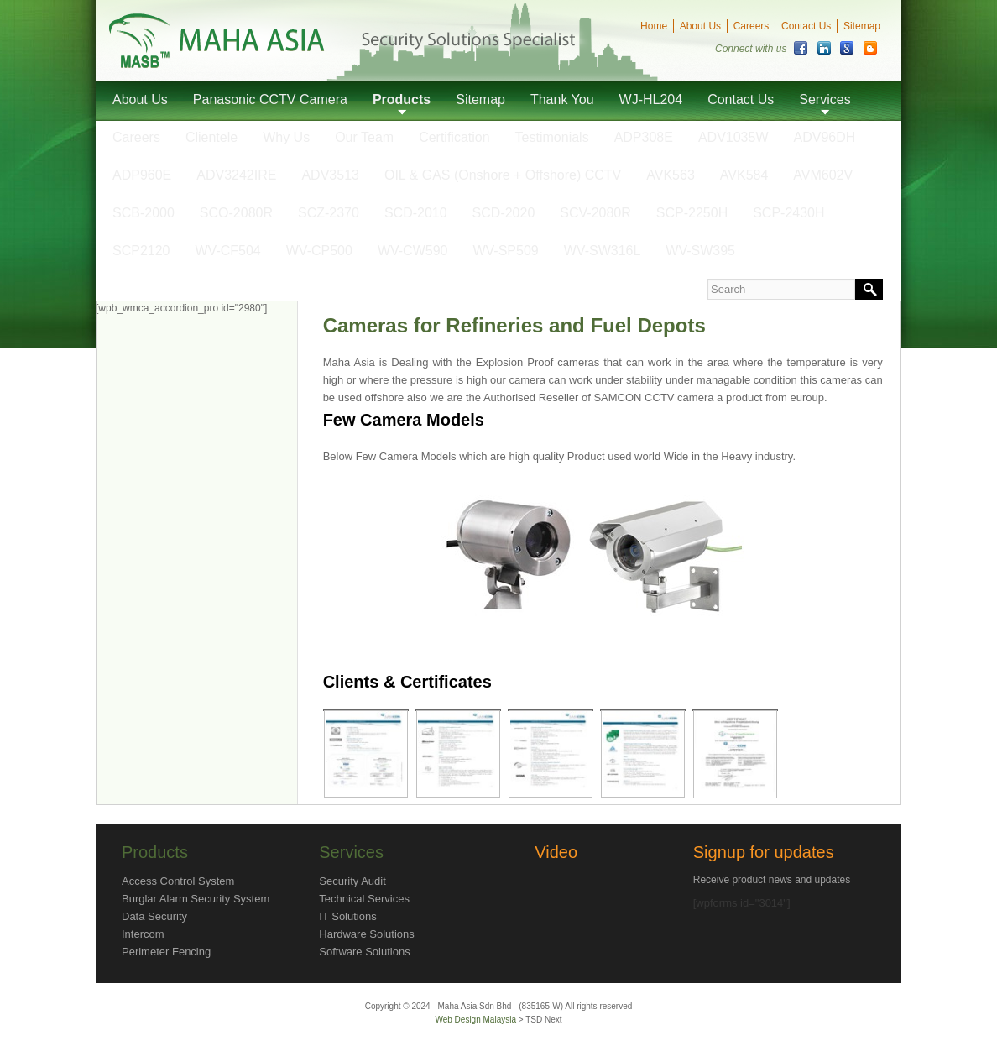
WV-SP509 (505, 250)
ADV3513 (330, 175)
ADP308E (643, 137)
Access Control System (178, 881)
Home (653, 26)
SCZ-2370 (328, 213)
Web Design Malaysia (476, 1019)
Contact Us (806, 26)
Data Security (154, 916)
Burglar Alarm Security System (195, 898)
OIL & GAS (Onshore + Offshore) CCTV (502, 175)
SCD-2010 (415, 213)
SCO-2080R (236, 213)
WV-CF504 (228, 250)
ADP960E (141, 175)
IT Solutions (347, 916)
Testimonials (552, 137)
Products (402, 99)
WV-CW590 (413, 250)
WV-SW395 (700, 250)
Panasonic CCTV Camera (270, 99)
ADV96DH (825, 137)
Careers (751, 26)
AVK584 (744, 175)
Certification (454, 137)
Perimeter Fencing (166, 951)
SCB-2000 (143, 213)
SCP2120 (141, 250)
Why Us (286, 137)
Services (824, 99)
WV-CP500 (319, 250)
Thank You (562, 99)
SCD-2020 (503, 213)
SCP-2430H (788, 213)
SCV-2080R (595, 213)
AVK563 (670, 175)
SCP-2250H (692, 213)
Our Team (364, 137)
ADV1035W (733, 137)
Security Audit (352, 881)
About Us (700, 26)
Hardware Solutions (366, 934)
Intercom (143, 934)
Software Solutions (364, 951)
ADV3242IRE (236, 175)
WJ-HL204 (651, 99)
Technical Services (364, 898)
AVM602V (823, 175)
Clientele (211, 137)
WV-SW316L (602, 250)
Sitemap (861, 26)
